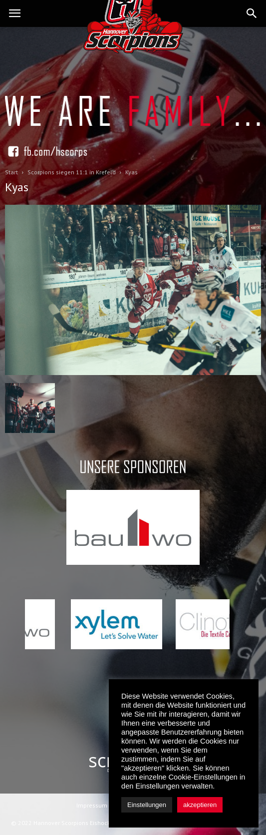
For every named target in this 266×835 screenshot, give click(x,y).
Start (11, 172)
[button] (252, 13)
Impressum (91, 805)
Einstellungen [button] (146, 805)
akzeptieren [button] (200, 805)
